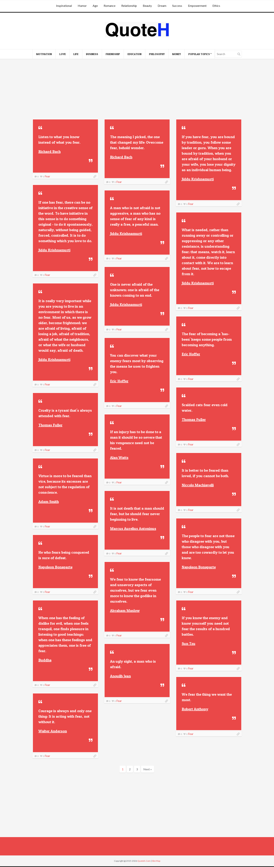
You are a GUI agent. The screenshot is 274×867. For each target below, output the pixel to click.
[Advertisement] (137, 89)
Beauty (147, 5)
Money (176, 54)
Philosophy (157, 54)
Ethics (216, 5)
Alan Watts (119, 457)
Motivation (44, 54)
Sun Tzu (188, 643)
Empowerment (197, 5)
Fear (47, 176)
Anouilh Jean (120, 676)
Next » (147, 769)
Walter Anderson (52, 731)
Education (135, 54)
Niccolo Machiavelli (198, 485)
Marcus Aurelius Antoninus (133, 528)
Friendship (113, 54)
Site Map (156, 860)
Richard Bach (49, 151)
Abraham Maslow (125, 610)
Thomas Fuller (194, 419)
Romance (109, 5)
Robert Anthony (195, 709)
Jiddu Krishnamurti (198, 179)
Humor (82, 5)
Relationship (129, 5)
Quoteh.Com (144, 860)
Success (177, 5)
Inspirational (64, 5)
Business (92, 54)
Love (62, 54)
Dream (162, 5)
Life (75, 54)
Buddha (44, 660)
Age (95, 5)
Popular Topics (199, 54)
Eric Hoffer (191, 354)
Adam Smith (48, 501)
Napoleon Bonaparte (199, 567)
